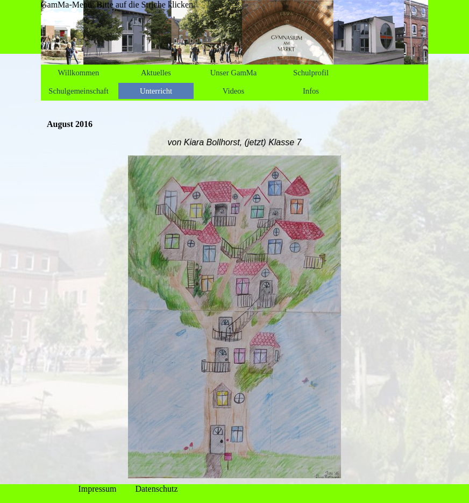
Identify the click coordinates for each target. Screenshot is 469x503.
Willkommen (79, 72)
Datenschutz (156, 488)
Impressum (97, 488)
